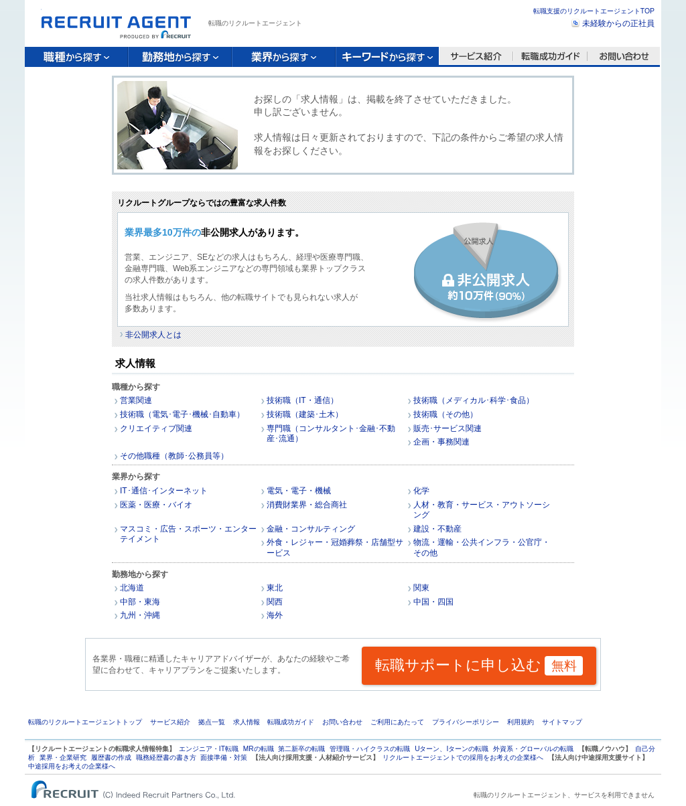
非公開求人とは (153, 334)
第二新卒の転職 (301, 748)
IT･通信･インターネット (164, 490)
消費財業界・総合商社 (307, 504)
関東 (421, 587)
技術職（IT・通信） (302, 400)
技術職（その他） (445, 414)
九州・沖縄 (140, 615)
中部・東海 (140, 602)
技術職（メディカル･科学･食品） (473, 400)
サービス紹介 (170, 722)
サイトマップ (562, 722)
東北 (275, 587)
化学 (421, 490)
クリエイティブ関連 (156, 428)
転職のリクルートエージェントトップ (85, 722)
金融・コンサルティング (311, 529)
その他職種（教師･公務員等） (174, 456)
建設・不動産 (437, 529)
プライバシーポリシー (465, 722)
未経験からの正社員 (618, 23)
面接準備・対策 (223, 757)
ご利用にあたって (397, 722)
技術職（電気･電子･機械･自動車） (182, 414)
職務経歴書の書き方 (166, 757)
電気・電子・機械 (299, 490)
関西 (275, 602)
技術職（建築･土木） (305, 414)
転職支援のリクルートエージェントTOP (594, 11)
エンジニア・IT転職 (208, 748)
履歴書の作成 (111, 757)
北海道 (132, 587)
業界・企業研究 (63, 757)
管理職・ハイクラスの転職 (370, 748)
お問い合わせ (342, 722)
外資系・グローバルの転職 (533, 748)
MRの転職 (258, 748)
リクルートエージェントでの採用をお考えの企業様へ (463, 757)
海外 (275, 615)
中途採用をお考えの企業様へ (71, 766)
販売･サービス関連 (447, 428)
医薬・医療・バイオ (156, 504)
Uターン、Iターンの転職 (451, 748)
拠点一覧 (211, 722)
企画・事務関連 (441, 442)
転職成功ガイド (290, 722)
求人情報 (246, 722)
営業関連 (136, 400)
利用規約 (520, 722)
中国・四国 (433, 602)
